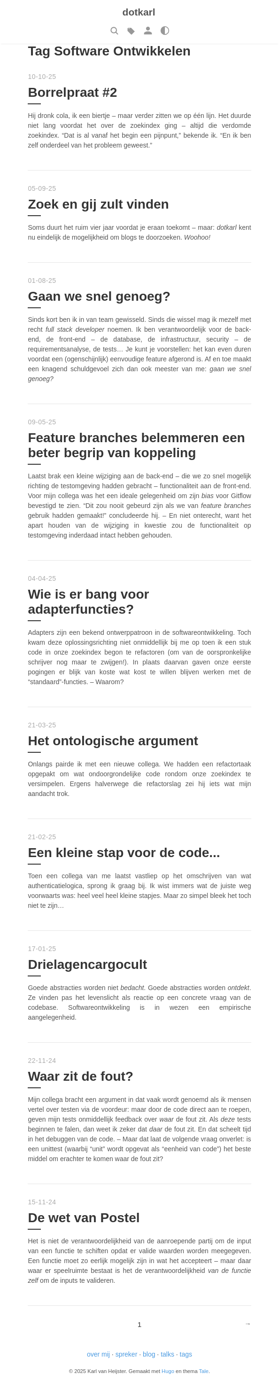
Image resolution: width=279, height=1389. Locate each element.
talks (167, 1354)
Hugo (168, 1371)
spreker (127, 1354)
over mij (98, 1354)
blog (149, 1354)
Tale (204, 1371)
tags (186, 1354)
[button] (114, 30)
